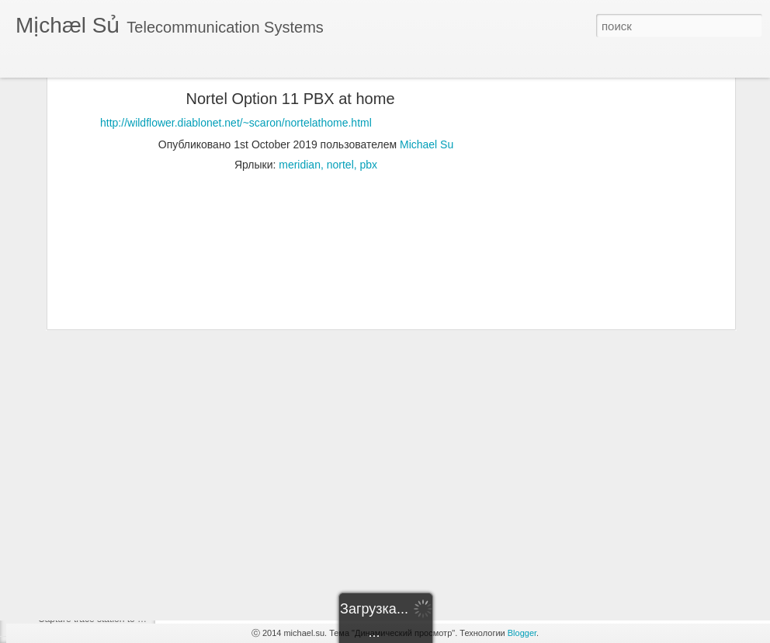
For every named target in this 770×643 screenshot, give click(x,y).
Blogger (522, 633)
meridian (300, 92)
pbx (369, 92)
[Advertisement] (597, 270)
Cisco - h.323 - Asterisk (86, 584)
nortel (340, 92)
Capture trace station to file (93, 618)
